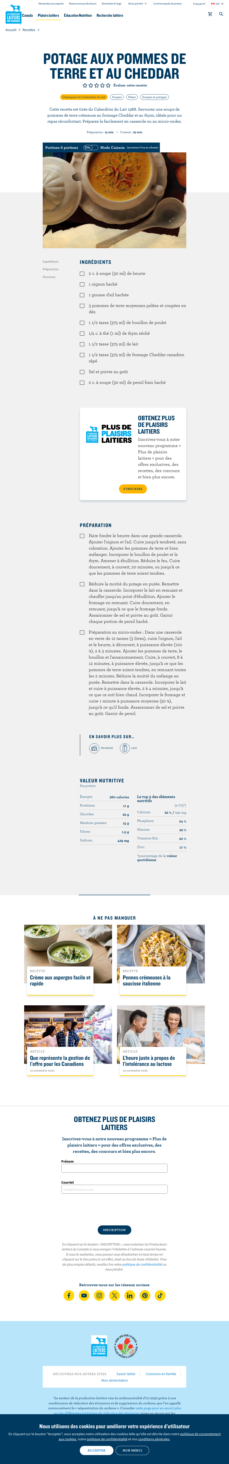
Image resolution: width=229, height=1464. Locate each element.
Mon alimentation (114, 1380)
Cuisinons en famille (161, 1374)
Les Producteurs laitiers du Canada (14, 14)
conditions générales (154, 1439)
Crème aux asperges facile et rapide (60, 980)
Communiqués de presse (167, 3)
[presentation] (114, 1209)
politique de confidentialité (142, 1264)
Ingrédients (51, 261)
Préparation (51, 269)
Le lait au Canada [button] (44, 15)
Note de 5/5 (108, 85)
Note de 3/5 (97, 85)
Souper (117, 97)
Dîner (132, 97)
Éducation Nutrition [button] (110, 15)
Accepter (97, 1450)
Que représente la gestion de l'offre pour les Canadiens (60, 1061)
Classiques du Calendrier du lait (84, 97)
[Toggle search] (221, 15)
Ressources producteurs (82, 3)
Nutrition (49, 277)
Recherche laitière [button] (146, 15)
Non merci (132, 1450)
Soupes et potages (154, 97)
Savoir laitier (126, 1374)
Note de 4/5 (102, 85)
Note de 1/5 (85, 85)
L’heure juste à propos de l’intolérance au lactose (149, 1061)
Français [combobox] (198, 3)
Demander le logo (112, 3)
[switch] (120, 147)
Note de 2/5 (91, 85)
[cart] (210, 15)
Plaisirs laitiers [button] (76, 15)
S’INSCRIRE (132, 489)
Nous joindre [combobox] (135, 3)
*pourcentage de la (157, 858)
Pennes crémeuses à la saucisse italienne (146, 980)
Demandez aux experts (51, 3)
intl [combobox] (217, 3)
